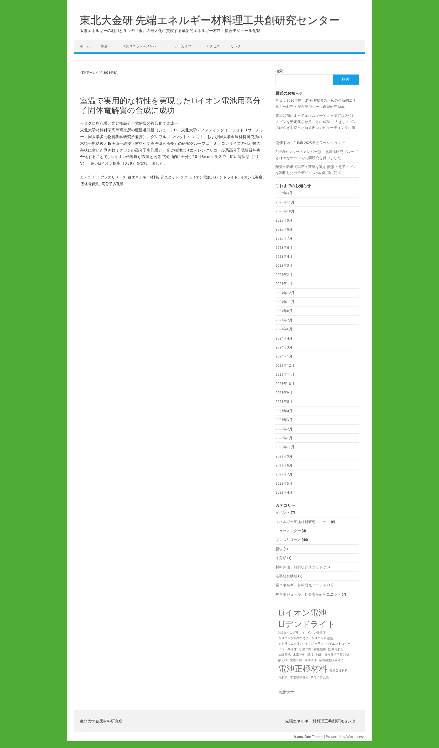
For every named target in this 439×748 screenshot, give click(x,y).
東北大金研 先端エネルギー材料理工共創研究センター (210, 20)
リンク (236, 46)
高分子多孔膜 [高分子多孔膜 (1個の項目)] (319, 677)
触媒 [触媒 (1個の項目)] (319, 654)
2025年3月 (284, 265)
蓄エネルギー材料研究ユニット (153, 177)
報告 (279, 549)
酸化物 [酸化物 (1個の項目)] (283, 660)
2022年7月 (284, 474)
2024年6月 (284, 329)
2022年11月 (285, 447)
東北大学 (286, 692)
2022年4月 (284, 492)
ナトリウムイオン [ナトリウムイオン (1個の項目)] (290, 643)
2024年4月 (284, 338)
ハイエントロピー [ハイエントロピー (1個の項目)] (338, 643)
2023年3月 (284, 420)
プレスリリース (113, 177)
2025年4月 (284, 256)
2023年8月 (284, 401)
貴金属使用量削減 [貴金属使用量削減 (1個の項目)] (336, 654)
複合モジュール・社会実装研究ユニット (308, 594)
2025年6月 (284, 247)
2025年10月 (285, 211)
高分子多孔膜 (112, 184)
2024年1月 (284, 356)
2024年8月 (284, 311)
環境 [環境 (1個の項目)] (310, 654)
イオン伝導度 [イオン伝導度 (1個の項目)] (316, 632)
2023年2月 (284, 429)
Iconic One (302, 736)
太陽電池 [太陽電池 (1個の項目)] (284, 654)
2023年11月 (285, 374)
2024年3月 (284, 347)
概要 (104, 46)
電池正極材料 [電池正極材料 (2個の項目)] (302, 668)
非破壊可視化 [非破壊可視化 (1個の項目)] (299, 677)
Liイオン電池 (200, 177)
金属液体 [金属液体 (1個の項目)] (310, 660)
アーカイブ (182, 46)
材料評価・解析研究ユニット (299, 567)
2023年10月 (285, 383)
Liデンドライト (225, 177)
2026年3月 (284, 193)
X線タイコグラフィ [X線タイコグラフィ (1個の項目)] (291, 632)
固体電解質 (90, 184)
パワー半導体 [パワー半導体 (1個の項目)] (287, 649)
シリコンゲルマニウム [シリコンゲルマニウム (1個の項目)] (293, 638)
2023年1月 (284, 438)
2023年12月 (285, 365)
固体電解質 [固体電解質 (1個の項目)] (336, 649)
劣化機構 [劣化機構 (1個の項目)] (320, 649)
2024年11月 (285, 302)
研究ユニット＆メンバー (141, 46)
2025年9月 (284, 220)
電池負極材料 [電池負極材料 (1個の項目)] (338, 670)
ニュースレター (288, 531)
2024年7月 (284, 320)
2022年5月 (284, 483)
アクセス (213, 46)
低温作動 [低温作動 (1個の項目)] (305, 649)
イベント (282, 512)
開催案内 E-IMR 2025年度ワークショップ (310, 143)
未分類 (280, 558)
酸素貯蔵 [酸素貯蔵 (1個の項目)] (296, 660)
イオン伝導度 (251, 177)
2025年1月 (284, 283)
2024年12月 (285, 293)
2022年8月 (284, 465)
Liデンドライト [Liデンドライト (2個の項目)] (306, 624)
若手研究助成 (286, 576)
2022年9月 (284, 456)
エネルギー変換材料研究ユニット (302, 522)
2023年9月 (284, 392)
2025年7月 (284, 238)
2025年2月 (284, 275)
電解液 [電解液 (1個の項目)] (283, 677)
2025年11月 (285, 202)
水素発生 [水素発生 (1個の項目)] (299, 654)
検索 (279, 71)
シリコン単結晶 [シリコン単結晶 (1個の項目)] (322, 638)
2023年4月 (284, 411)
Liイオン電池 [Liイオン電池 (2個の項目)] (302, 612)
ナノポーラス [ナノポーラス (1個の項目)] (314, 643)
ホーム (85, 46)
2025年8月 (284, 229)
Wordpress (355, 736)
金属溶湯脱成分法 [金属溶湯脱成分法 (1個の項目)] (331, 660)
